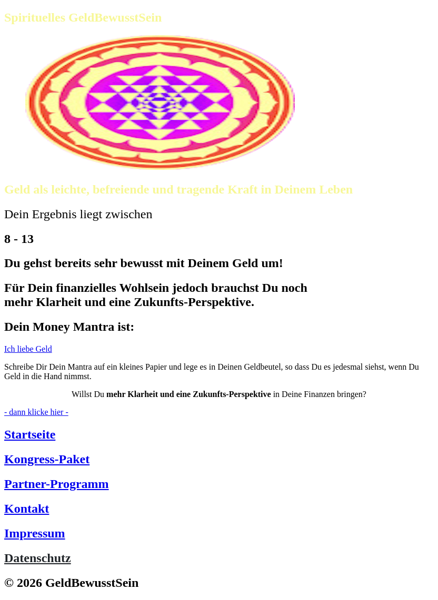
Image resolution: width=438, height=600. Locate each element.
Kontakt (26, 508)
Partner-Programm (56, 484)
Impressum (34, 533)
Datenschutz (37, 558)
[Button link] (219, 349)
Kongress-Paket (46, 459)
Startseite (29, 434)
